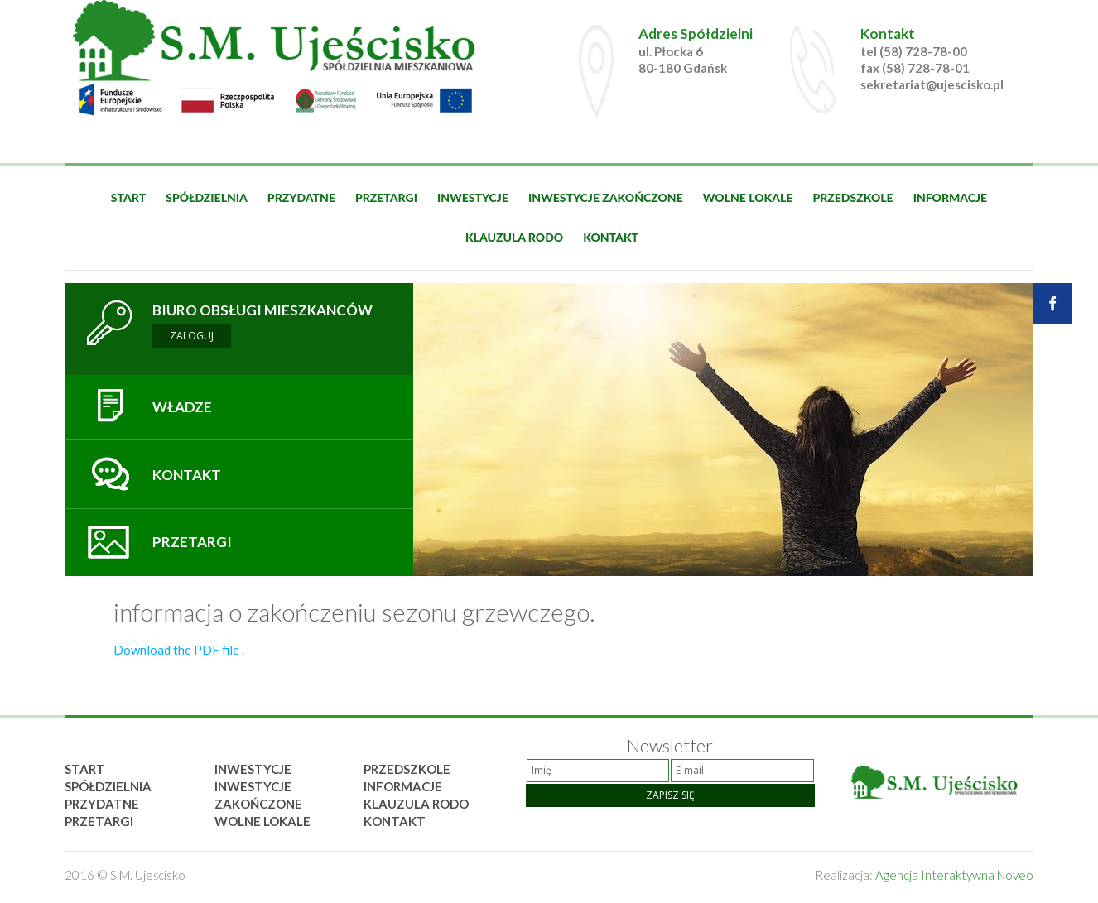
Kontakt (610, 237)
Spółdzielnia (207, 197)
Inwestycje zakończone (605, 197)
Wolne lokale (748, 197)
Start (128, 197)
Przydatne (301, 197)
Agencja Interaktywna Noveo (954, 874)
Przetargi (386, 197)
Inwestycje (472, 197)
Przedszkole (852, 197)
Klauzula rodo (514, 237)
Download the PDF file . (178, 649)
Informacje (950, 197)
